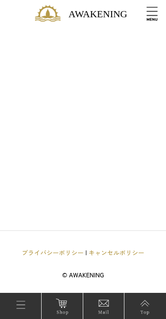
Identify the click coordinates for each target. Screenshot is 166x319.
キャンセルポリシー (116, 252)
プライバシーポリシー (53, 252)
